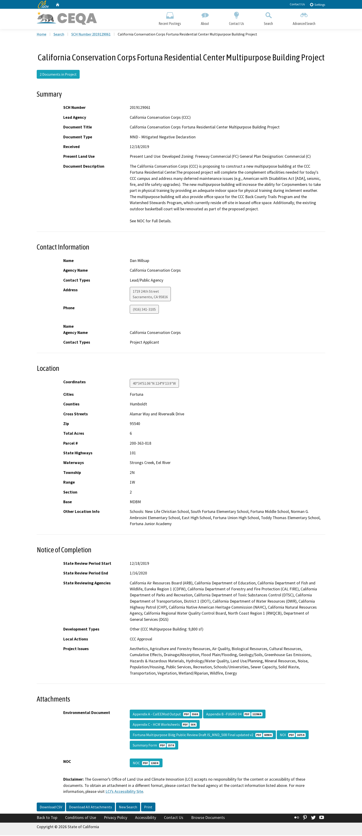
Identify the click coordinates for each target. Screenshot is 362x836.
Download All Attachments (90, 807)
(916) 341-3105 (144, 310)
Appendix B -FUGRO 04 (234, 714)
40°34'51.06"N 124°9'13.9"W (154, 384)
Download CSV (51, 807)
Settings (317, 4)
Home (41, 35)
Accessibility (145, 818)
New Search (128, 807)
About (205, 18)
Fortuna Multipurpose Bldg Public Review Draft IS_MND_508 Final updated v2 (203, 735)
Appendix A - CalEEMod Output (166, 714)
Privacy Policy (115, 818)
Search (268, 18)
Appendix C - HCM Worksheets (165, 725)
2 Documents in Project (58, 75)
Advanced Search (304, 18)
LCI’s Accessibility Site (124, 792)
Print (148, 807)
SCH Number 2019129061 (91, 35)
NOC (146, 763)
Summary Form (154, 746)
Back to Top (47, 818)
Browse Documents (208, 818)
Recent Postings (170, 18)
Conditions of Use (80, 818)
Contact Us (297, 4)
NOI (293, 735)
